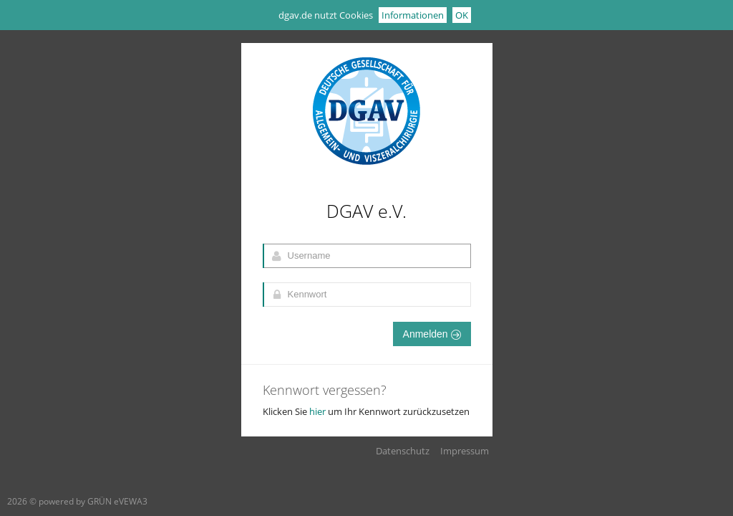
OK (461, 15)
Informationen (413, 15)
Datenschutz (402, 450)
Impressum (464, 450)
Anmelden (432, 334)
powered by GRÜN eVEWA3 (93, 501)
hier (317, 411)
